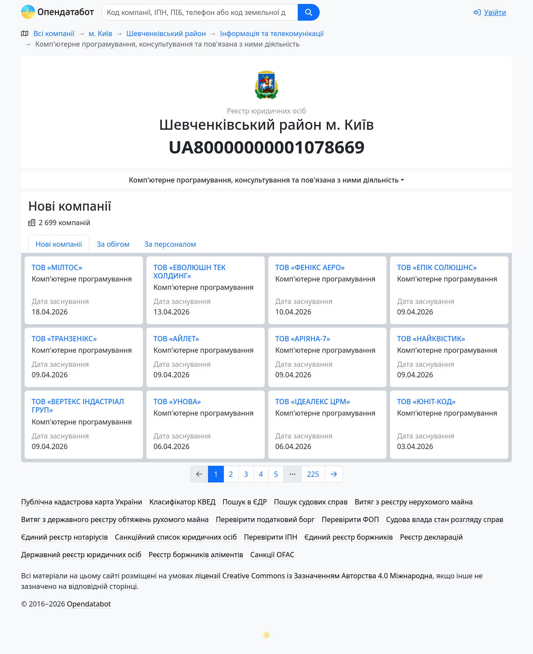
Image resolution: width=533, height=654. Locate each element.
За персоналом (170, 244)
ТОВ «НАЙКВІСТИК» (431, 338)
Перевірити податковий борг (265, 519)
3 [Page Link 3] (246, 474)
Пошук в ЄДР (245, 502)
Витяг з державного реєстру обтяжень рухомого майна (115, 519)
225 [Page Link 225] (313, 474)
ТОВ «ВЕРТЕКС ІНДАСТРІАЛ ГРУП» (78, 406)
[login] (490, 12)
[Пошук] (199, 12)
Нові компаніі (59, 244)
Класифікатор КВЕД (182, 502)
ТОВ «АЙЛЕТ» (176, 338)
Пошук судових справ (310, 502)
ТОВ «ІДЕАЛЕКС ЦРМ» (312, 401)
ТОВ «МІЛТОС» (57, 267)
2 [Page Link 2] (231, 474)
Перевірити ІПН (271, 537)
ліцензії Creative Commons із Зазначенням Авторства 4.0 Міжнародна (313, 576)
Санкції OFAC (272, 554)
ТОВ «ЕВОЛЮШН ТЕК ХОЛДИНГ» (189, 272)
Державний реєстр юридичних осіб (81, 554)
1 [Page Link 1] (216, 474)
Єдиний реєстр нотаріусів (64, 537)
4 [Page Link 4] (261, 474)
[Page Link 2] (334, 474)
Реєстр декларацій (431, 537)
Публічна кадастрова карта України (81, 502)
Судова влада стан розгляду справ (445, 519)
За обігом (113, 244)
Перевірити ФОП (350, 519)
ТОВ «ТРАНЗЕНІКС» (64, 338)
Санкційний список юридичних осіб (176, 537)
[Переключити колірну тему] (266, 635)
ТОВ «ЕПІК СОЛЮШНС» (437, 267)
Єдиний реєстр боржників (348, 537)
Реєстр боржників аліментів (196, 554)
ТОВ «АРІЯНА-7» (302, 338)
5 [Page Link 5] (276, 474)
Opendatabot (89, 604)
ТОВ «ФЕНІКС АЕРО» (310, 267)
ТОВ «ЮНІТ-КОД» (426, 401)
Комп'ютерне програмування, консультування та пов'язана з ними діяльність (264, 180)
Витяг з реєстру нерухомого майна (413, 502)
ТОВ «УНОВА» (177, 401)
